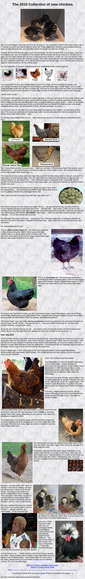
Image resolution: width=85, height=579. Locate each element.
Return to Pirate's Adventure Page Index (42, 565)
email (43, 573)
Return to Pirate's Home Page (42, 567)
